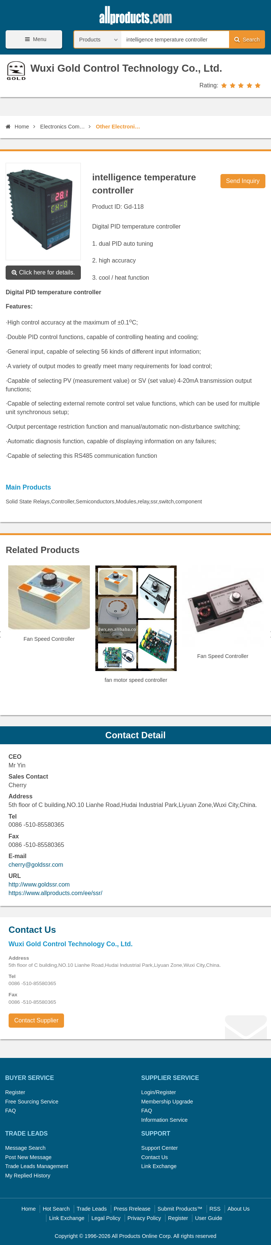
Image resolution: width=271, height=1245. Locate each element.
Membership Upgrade (167, 1102)
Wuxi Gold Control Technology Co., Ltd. (126, 68)
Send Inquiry (243, 181)
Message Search (25, 1148)
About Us (239, 1209)
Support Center (159, 1148)
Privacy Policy (144, 1218)
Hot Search (56, 1209)
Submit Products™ (180, 1209)
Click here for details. (43, 272)
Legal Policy (106, 1218)
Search (247, 39)
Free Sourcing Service (31, 1102)
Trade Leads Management (36, 1166)
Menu (34, 39)
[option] (49, 606)
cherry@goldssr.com (36, 864)
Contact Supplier (36, 1020)
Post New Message (28, 1157)
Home (17, 127)
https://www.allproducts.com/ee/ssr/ (56, 893)
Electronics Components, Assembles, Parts (63, 127)
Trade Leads (92, 1209)
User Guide (208, 1218)
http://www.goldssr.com (39, 884)
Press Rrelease (132, 1209)
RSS (214, 1209)
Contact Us (154, 1157)
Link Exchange (158, 1166)
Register (15, 1092)
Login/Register (158, 1092)
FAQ (10, 1111)
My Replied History (28, 1176)
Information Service (164, 1120)
